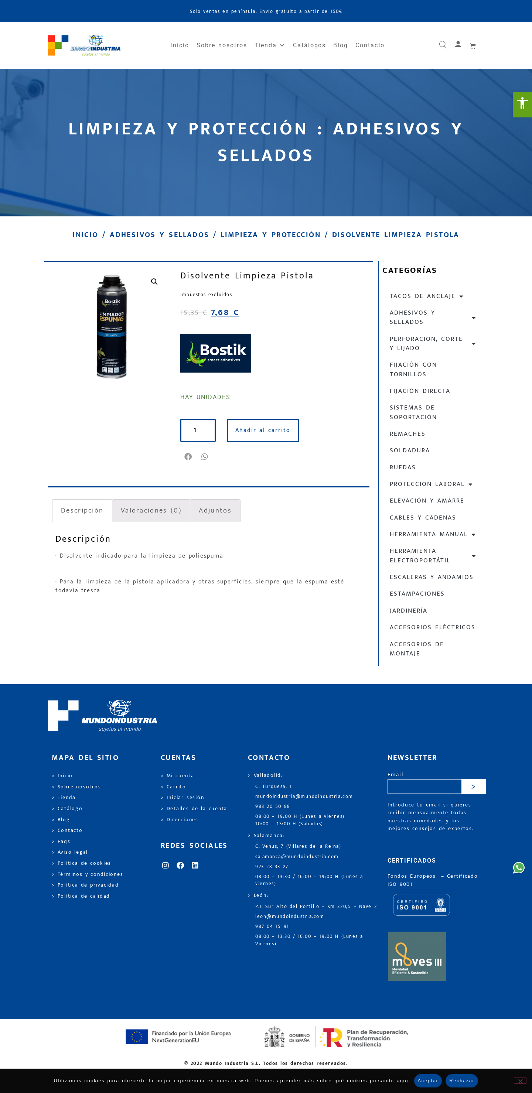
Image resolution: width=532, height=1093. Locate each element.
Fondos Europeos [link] (413, 876)
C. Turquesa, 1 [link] (273, 787)
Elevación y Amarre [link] (427, 501)
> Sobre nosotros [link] (76, 786)
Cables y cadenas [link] (423, 518)
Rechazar (461, 1080)
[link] (522, 104)
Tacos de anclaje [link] (427, 296)
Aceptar (428, 1080)
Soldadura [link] (410, 450)
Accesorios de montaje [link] (417, 649)
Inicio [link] (180, 45)
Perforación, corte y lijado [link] (433, 343)
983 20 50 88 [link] (272, 807)
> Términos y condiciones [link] (87, 874)
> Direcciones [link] (179, 819)
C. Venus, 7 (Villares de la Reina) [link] (298, 846)
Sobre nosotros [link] (222, 45)
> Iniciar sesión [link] (182, 797)
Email (395, 775)
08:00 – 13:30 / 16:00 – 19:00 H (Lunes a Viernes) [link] (309, 940)
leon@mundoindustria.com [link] (289, 917)
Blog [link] (340, 45)
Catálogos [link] (309, 45)
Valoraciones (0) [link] (151, 510)
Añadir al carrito (262, 430)
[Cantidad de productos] (198, 430)
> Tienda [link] (64, 797)
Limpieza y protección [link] (271, 235)
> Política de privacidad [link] (85, 885)
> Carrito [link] (173, 786)
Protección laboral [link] (431, 484)
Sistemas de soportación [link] (413, 412)
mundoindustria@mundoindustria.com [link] (304, 797)
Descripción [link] (82, 510)
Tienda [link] (270, 45)
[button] (188, 456)
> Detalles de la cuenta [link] (194, 808)
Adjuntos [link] (215, 510)
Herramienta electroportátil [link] (433, 555)
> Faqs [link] (61, 841)
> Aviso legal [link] (70, 852)
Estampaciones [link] (417, 594)
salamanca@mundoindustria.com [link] (297, 857)
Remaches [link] (408, 434)
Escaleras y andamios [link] (432, 577)
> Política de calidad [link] (81, 896)
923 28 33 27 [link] (272, 867)
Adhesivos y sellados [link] (159, 235)
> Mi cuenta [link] (177, 775)
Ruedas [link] (403, 467)
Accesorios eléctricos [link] (432, 627)
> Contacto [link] (67, 830)
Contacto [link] (370, 45)
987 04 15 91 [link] (272, 927)
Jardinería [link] (408, 611)
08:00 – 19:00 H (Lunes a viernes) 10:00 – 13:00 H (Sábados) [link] (300, 820)
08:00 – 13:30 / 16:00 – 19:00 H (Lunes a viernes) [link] (309, 880)
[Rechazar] (520, 1080)
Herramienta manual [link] (433, 534)
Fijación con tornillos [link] (413, 369)
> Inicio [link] (62, 775)
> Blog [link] (61, 819)
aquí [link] (403, 1080)
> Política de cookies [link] (81, 863)
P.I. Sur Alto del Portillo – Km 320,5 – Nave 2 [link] (316, 907)
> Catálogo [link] (67, 808)
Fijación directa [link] (420, 391)
